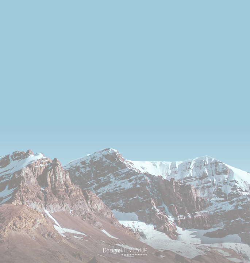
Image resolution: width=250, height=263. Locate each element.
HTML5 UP (134, 250)
